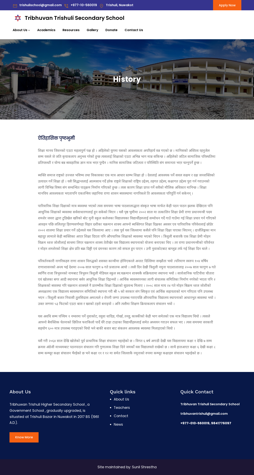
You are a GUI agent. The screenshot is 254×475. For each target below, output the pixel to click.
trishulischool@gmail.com (40, 5)
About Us (20, 30)
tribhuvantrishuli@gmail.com (204, 413)
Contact (121, 416)
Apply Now (227, 5)
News (118, 424)
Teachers (122, 407)
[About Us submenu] (29, 30)
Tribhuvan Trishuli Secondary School (74, 18)
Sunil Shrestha (144, 467)
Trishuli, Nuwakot (119, 5)
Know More (24, 437)
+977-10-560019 (84, 5)
